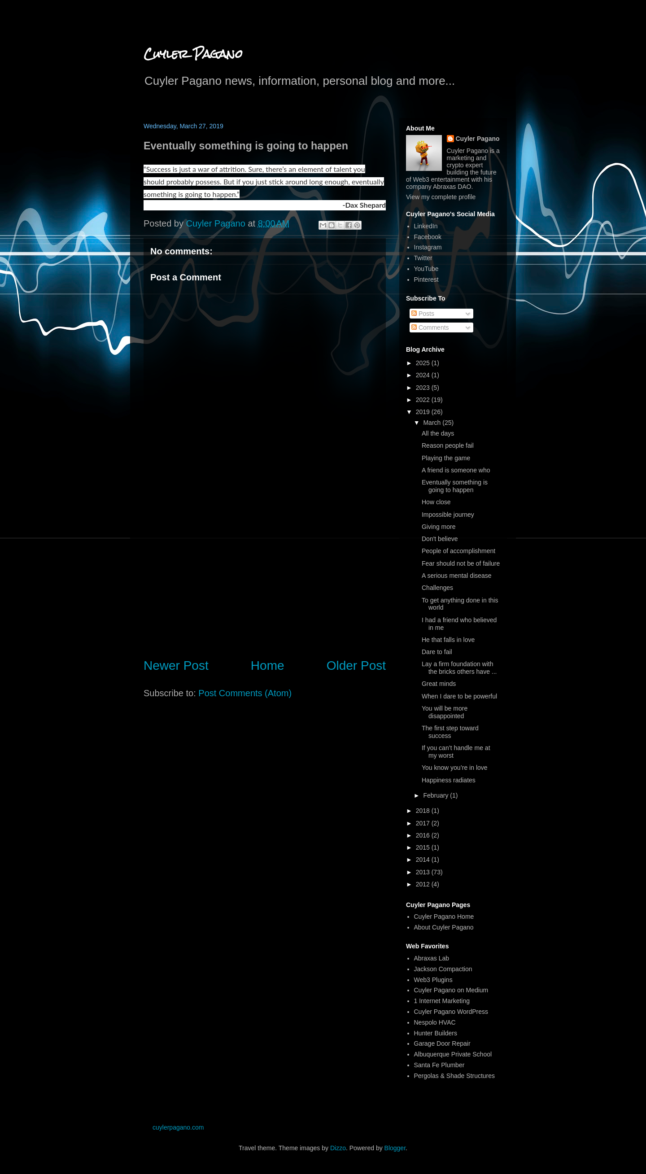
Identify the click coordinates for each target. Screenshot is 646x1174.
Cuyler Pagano (193, 53)
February (436, 795)
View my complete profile (441, 197)
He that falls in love (448, 639)
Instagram (428, 247)
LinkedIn (426, 226)
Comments (430, 327)
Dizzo (338, 1148)
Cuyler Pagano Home (444, 916)
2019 (424, 411)
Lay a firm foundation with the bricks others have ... (459, 667)
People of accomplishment (458, 550)
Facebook (427, 236)
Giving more (438, 526)
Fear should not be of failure (461, 563)
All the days (438, 433)
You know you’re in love (455, 767)
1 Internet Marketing (442, 1000)
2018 (424, 810)
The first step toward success (450, 731)
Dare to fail (437, 651)
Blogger (395, 1148)
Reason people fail (448, 445)
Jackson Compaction (443, 969)
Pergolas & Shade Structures (454, 1075)
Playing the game (446, 458)
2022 (424, 399)
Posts (422, 313)
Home (267, 665)
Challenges (437, 587)
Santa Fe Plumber (439, 1065)
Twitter (423, 258)
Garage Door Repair (442, 1043)
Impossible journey (448, 514)
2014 (424, 859)
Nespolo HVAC (435, 1022)
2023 (424, 387)
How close (436, 502)
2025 (424, 363)
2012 (424, 884)
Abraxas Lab (432, 958)
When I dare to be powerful (459, 696)
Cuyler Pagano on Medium (451, 990)
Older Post (356, 665)
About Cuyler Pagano (444, 927)
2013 (424, 872)
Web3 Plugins (433, 979)
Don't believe (440, 538)
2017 (424, 823)
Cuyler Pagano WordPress (451, 1011)
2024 (424, 375)
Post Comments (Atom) (245, 693)
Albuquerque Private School (453, 1054)
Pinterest (426, 279)
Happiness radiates (449, 780)
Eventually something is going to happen (455, 486)
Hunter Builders (436, 1033)
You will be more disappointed (444, 712)
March (432, 422)
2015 (424, 847)
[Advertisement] (265, 576)
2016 (424, 835)
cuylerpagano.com (178, 1127)
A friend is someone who (456, 470)
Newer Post (176, 665)
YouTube (426, 268)
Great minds (439, 683)
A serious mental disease (457, 575)
